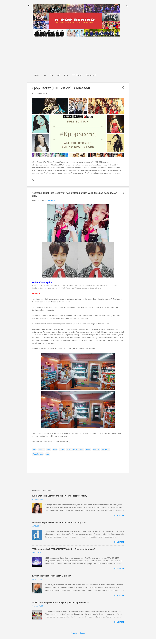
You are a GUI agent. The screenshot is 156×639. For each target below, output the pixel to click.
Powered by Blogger (78, 633)
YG (51, 75)
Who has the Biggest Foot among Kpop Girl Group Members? (60, 602)
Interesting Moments (75, 449)
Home (36, 75)
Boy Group (77, 75)
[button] (123, 87)
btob (48, 449)
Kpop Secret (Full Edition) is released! (61, 88)
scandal (96, 449)
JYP (58, 75)
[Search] (127, 6)
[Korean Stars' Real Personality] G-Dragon (51, 576)
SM (45, 75)
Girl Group (91, 75)
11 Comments (49, 200)
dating (62, 449)
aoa (34, 449)
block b (41, 449)
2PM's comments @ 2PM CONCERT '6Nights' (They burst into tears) (63, 549)
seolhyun (105, 449)
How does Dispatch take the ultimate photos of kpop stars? (59, 522)
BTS (66, 75)
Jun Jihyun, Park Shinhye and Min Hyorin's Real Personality (59, 496)
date (55, 449)
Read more (119, 515)
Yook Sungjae (38, 454)
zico (47, 454)
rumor (88, 449)
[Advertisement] (65, 54)
